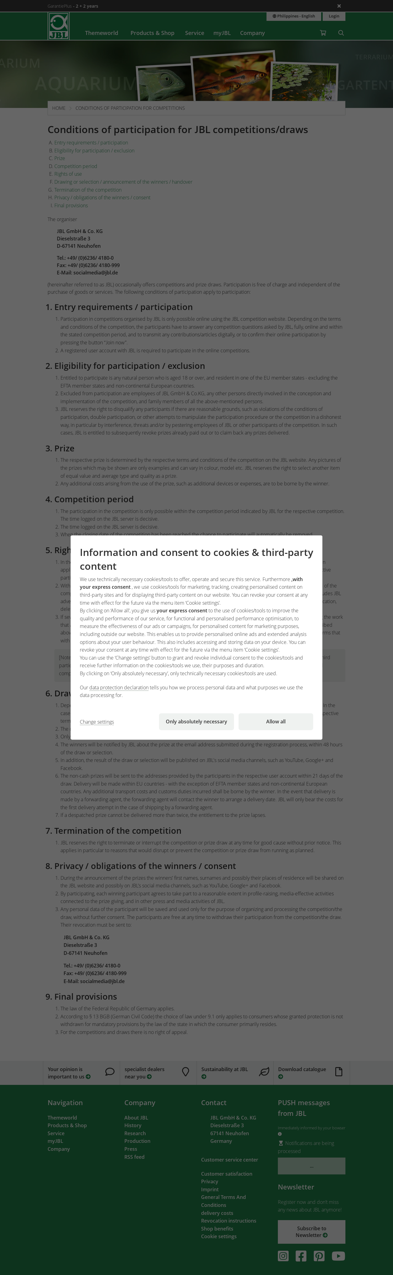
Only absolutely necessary (196, 721)
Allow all (276, 721)
